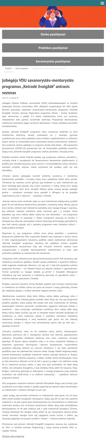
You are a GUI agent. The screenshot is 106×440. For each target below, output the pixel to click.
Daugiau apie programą (13, 436)
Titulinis (8, 68)
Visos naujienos (21, 68)
